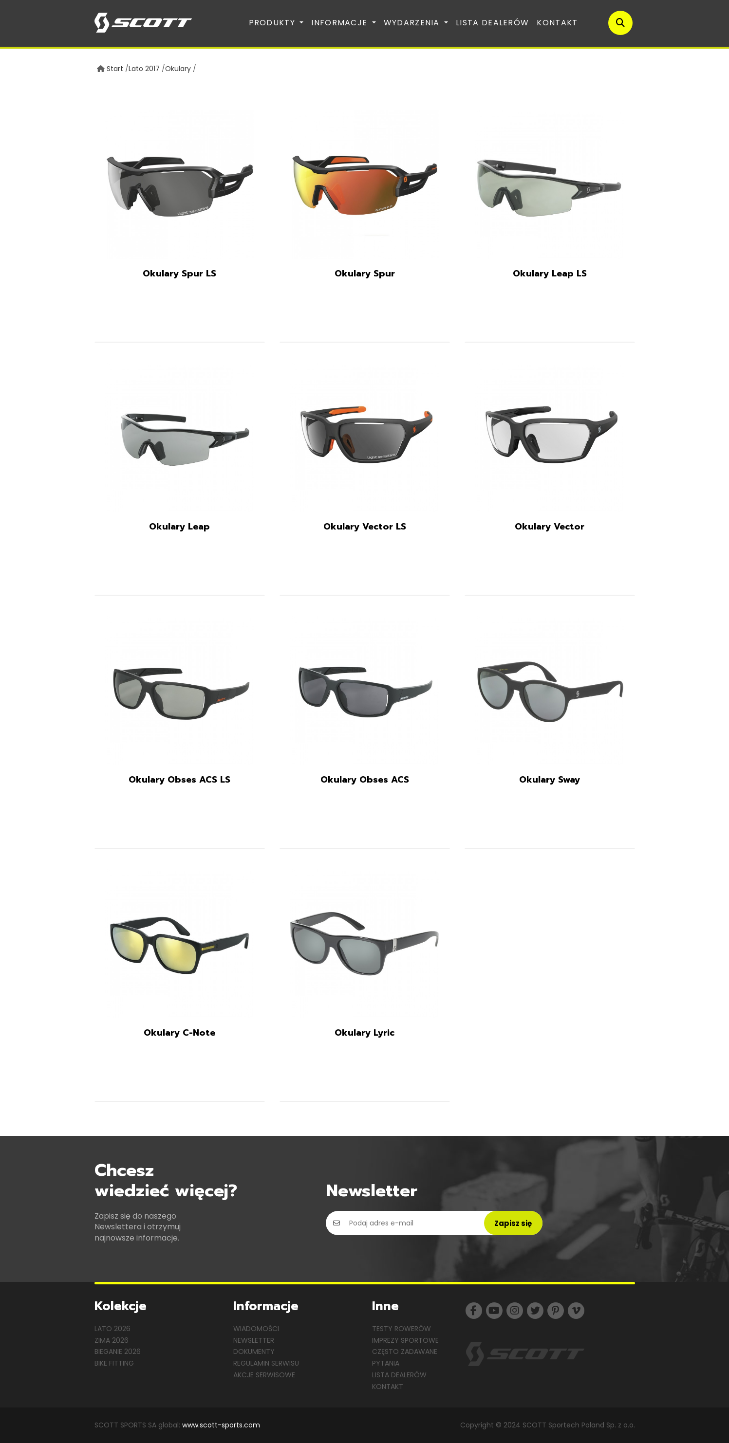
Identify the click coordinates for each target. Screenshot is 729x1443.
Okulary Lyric (364, 1033)
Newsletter (253, 1340)
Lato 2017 (144, 68)
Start (115, 68)
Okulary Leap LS (550, 273)
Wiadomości (256, 1328)
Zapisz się (513, 1223)
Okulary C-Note (179, 1033)
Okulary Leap (179, 526)
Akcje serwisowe (264, 1375)
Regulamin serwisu (266, 1363)
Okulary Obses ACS (364, 779)
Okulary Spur (365, 273)
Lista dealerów (492, 22)
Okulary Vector (549, 526)
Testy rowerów (401, 1328)
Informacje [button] (340, 22)
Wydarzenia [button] (413, 22)
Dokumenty (254, 1351)
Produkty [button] (273, 22)
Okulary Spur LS (179, 273)
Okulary (178, 68)
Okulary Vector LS (364, 526)
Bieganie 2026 (117, 1351)
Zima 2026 (111, 1340)
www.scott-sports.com (221, 1425)
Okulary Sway (549, 779)
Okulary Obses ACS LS (179, 779)
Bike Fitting (114, 1363)
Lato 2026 (112, 1328)
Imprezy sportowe (405, 1340)
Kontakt (557, 22)
